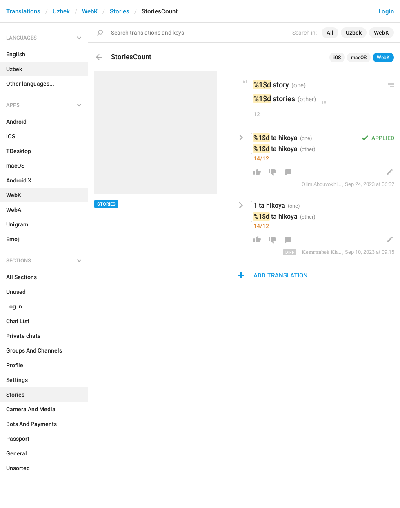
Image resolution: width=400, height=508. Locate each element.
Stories (119, 11)
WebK (90, 11)
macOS (359, 57)
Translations (23, 11)
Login (386, 11)
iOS (337, 57)
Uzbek (61, 11)
